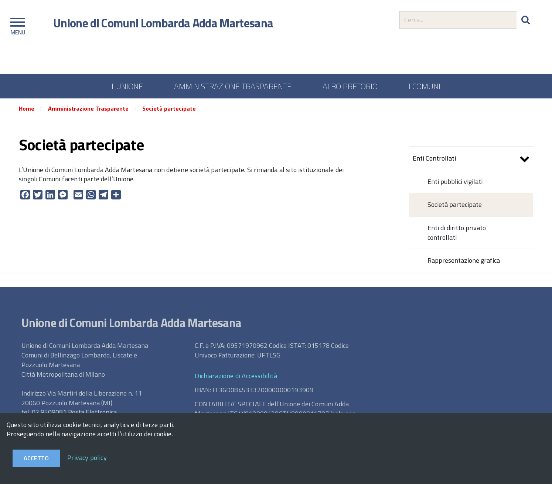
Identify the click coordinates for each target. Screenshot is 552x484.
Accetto (36, 458)
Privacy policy (87, 458)
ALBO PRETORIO (350, 86)
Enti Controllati (471, 159)
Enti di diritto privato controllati (456, 232)
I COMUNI (424, 86)
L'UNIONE (127, 86)
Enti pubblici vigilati (455, 181)
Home (26, 108)
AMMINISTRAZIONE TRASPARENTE (233, 86)
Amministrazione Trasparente (88, 108)
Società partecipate (169, 108)
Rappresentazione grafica (463, 260)
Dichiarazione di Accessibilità (236, 376)
